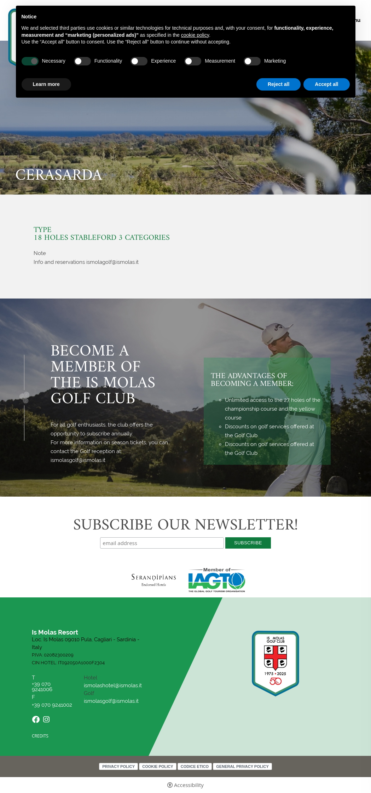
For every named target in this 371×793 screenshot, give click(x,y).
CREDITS (40, 736)
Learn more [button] (46, 84)
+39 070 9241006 (43, 687)
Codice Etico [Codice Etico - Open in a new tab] (195, 766)
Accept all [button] (326, 84)
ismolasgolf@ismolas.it (111, 701)
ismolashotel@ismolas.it (113, 685)
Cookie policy (157, 766)
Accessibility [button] (189, 785)
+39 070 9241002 (52, 705)
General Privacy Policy (242, 766)
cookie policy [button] (195, 35)
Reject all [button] (278, 84)
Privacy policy (118, 766)
